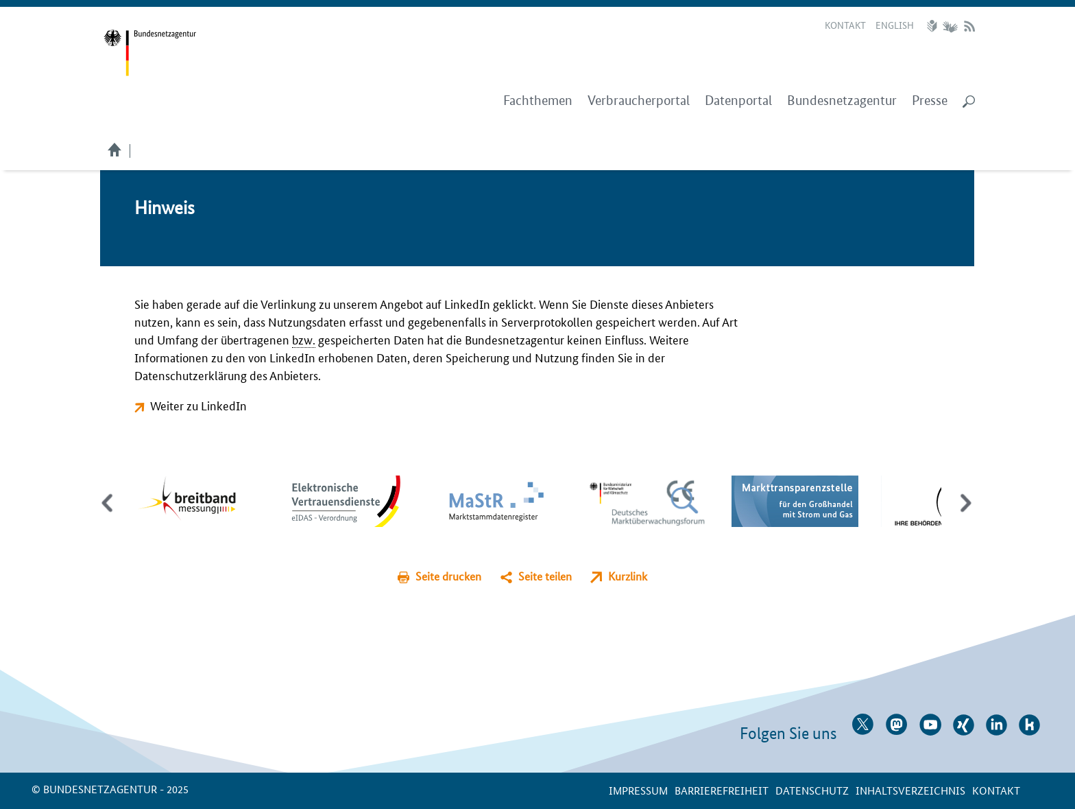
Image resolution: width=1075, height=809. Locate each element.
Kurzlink (627, 576)
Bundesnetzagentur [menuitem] (842, 100)
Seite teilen (545, 576)
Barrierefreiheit (722, 790)
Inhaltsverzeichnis (910, 790)
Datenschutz (812, 790)
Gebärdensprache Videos (950, 26)
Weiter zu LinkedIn (198, 405)
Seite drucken (448, 576)
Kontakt (845, 25)
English (894, 25)
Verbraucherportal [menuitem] (639, 100)
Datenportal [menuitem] (738, 100)
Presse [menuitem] (929, 100)
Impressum (638, 790)
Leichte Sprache (934, 26)
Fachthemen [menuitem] (537, 100)
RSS (969, 26)
